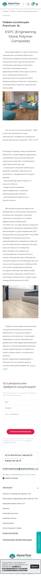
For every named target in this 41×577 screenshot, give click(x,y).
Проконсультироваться (20, 432)
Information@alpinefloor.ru (20, 468)
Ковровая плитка (9, 518)
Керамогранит (8, 523)
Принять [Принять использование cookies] (34, 566)
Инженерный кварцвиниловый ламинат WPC (20, 498)
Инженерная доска (10, 513)
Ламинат (6, 508)
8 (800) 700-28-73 (13, 461)
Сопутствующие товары (12, 528)
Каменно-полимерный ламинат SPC (17, 494)
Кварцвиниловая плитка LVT (14, 503)
